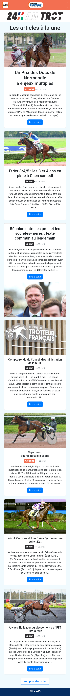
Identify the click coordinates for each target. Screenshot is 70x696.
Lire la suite (35, 122)
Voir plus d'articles (35, 681)
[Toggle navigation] (64, 5)
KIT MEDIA (35, 690)
